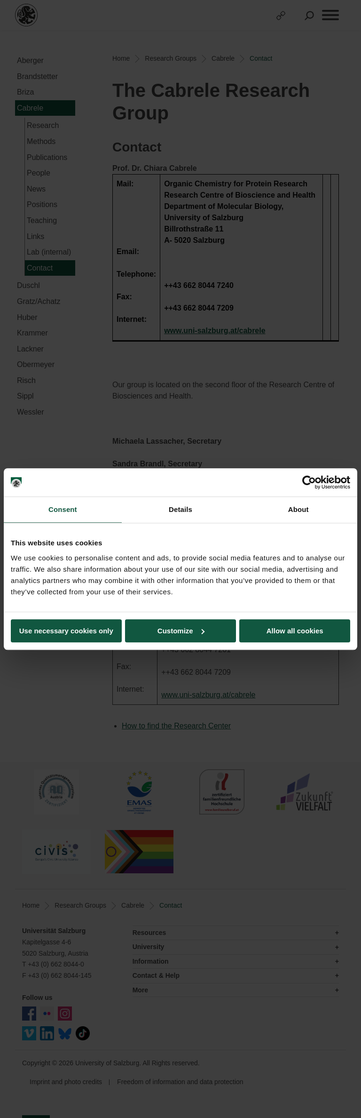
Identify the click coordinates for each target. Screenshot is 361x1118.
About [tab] (298, 509)
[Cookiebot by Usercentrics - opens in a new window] (309, 482)
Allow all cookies (295, 631)
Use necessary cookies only (66, 631)
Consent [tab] (62, 509)
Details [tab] (180, 509)
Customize (180, 631)
